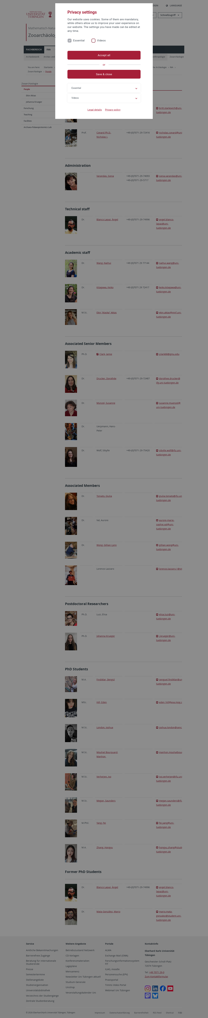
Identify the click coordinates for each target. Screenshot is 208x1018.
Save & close (104, 74)
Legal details (95, 109)
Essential (79, 40)
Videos (101, 40)
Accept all (104, 55)
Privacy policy (112, 109)
